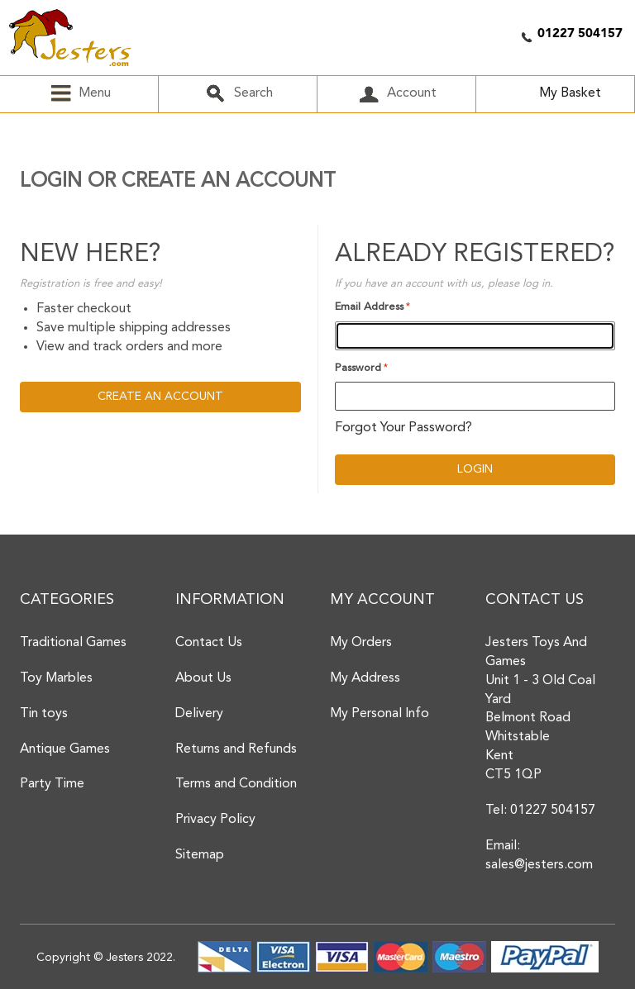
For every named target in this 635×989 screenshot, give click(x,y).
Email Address (369, 307)
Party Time (52, 784)
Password (358, 368)
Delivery (199, 713)
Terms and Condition (236, 784)
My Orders (361, 642)
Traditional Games (73, 642)
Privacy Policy (215, 819)
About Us (203, 678)
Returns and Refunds (236, 749)
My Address (365, 678)
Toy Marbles (56, 678)
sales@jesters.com (539, 865)
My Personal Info (379, 713)
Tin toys (44, 713)
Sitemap (199, 855)
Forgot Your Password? (403, 428)
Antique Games (65, 749)
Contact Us (208, 642)
